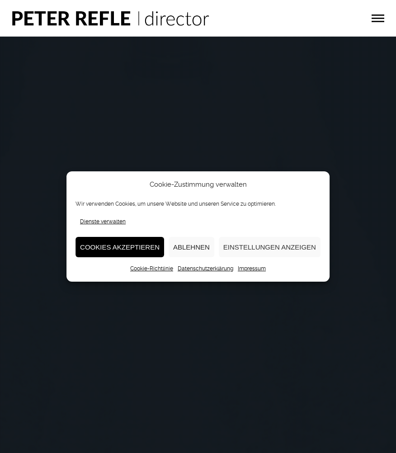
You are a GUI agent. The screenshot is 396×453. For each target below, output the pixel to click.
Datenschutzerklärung (205, 268)
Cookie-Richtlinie (151, 268)
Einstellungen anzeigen (269, 247)
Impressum (252, 268)
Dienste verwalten (103, 221)
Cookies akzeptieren (120, 247)
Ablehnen (191, 247)
